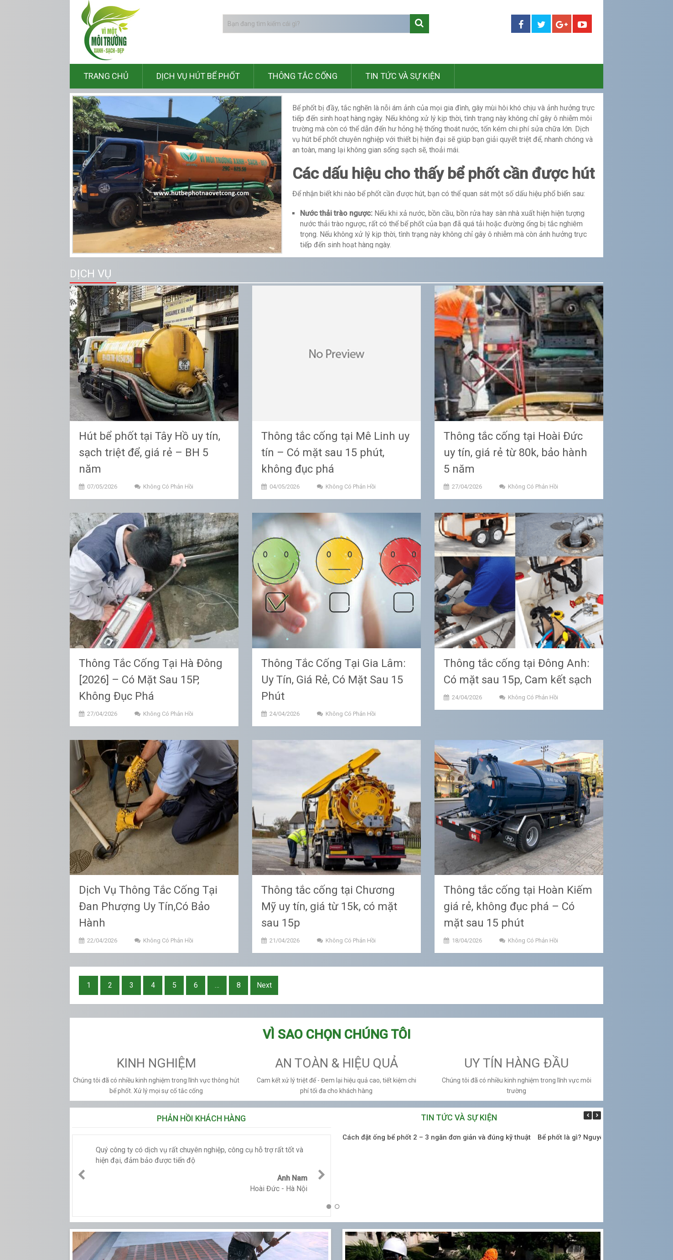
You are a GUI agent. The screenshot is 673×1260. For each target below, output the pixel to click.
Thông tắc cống (302, 76)
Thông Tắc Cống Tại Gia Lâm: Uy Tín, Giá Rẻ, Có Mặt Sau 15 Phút (333, 680)
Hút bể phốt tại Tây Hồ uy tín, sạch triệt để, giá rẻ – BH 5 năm (149, 452)
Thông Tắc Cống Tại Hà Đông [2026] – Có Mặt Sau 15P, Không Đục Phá (151, 680)
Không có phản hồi (168, 486)
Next (264, 985)
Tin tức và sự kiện (402, 76)
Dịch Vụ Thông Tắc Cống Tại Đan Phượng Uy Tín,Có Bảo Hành (148, 906)
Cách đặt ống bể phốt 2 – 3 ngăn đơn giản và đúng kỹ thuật (436, 1137)
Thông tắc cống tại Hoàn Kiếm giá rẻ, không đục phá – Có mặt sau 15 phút (518, 906)
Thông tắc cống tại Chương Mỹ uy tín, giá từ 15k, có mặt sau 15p (329, 906)
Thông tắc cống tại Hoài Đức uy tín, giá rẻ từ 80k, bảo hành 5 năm (515, 452)
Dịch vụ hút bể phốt (198, 76)
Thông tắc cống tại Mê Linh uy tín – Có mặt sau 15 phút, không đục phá (335, 452)
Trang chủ (106, 76)
